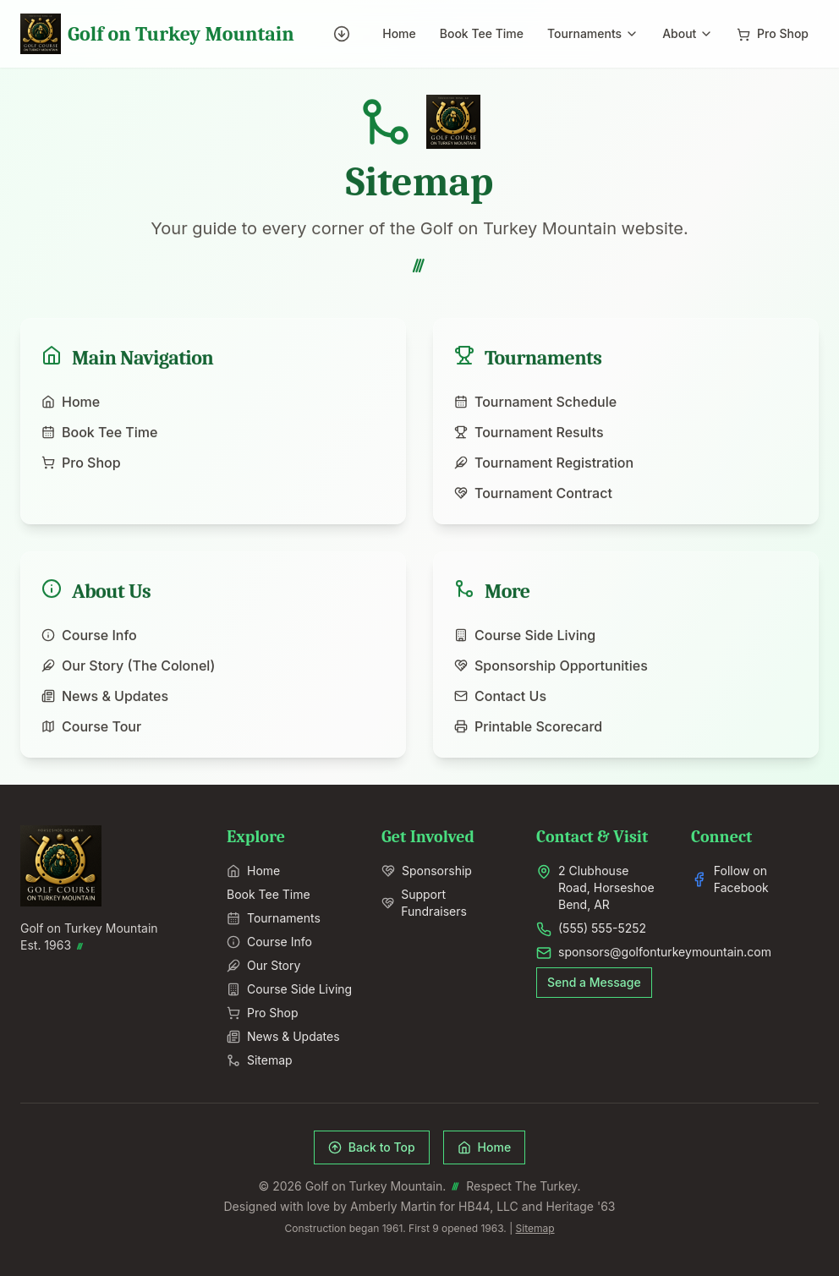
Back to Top (371, 1147)
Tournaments (593, 33)
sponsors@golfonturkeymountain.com (664, 952)
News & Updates (283, 1036)
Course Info (269, 941)
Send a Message (594, 982)
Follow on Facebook (730, 879)
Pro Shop (773, 33)
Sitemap (260, 1060)
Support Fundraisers (424, 902)
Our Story (263, 965)
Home (399, 33)
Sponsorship (426, 870)
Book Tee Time (482, 33)
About (687, 33)
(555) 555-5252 (602, 928)
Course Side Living (289, 989)
